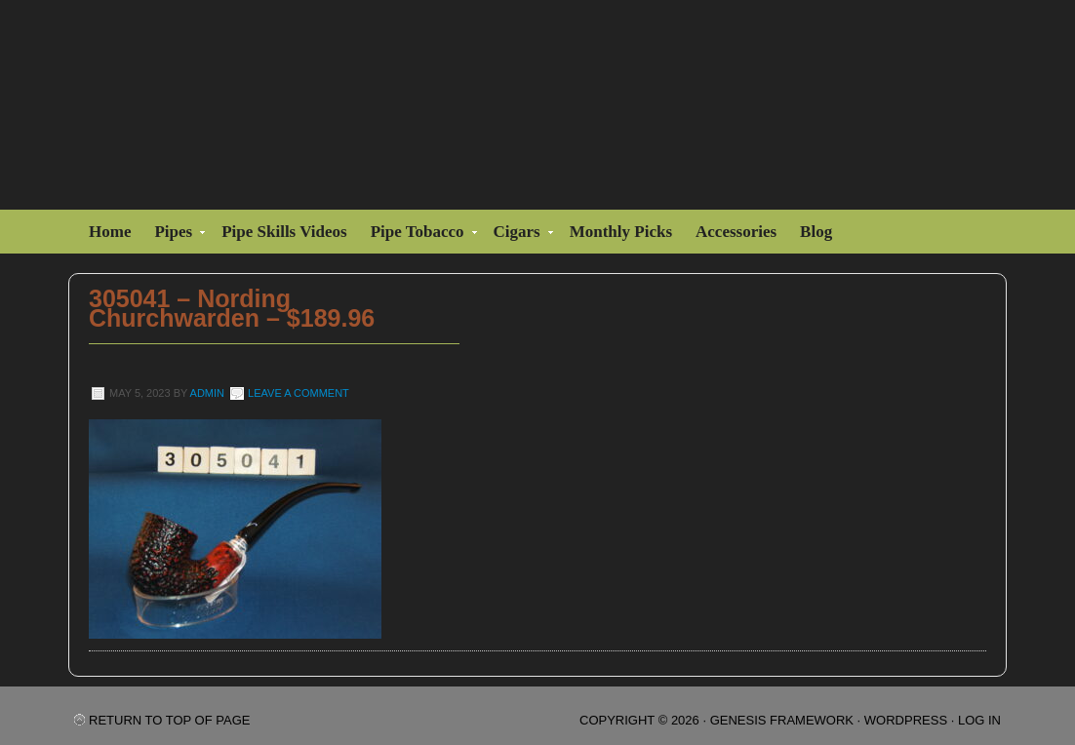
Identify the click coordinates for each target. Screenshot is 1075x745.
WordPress (905, 720)
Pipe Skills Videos (283, 231)
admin (207, 393)
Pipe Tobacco (420, 234)
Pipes (175, 234)
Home (110, 231)
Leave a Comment (298, 393)
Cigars (519, 234)
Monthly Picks (621, 231)
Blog (816, 231)
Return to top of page (169, 720)
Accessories (736, 231)
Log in (979, 720)
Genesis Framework (782, 720)
